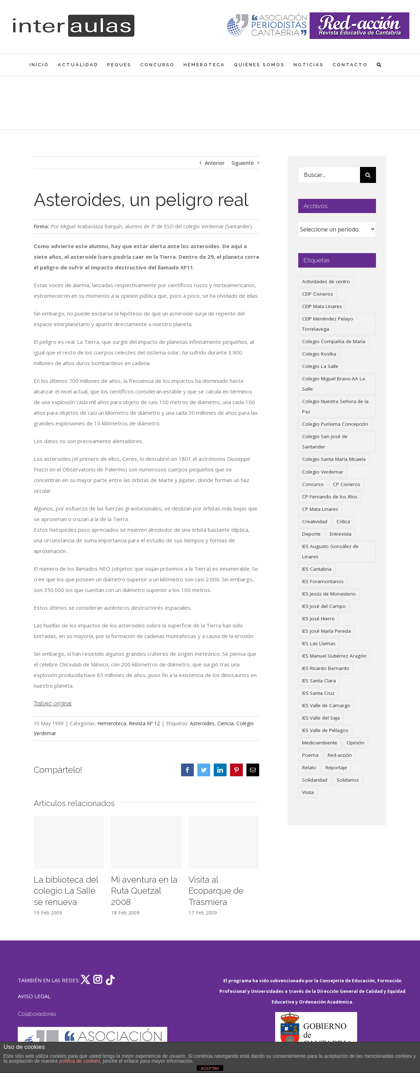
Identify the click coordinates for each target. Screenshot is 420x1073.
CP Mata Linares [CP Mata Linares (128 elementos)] (320, 509)
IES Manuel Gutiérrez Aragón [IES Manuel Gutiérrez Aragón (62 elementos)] (334, 656)
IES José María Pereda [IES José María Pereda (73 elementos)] (326, 631)
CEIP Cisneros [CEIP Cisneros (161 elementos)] (317, 294)
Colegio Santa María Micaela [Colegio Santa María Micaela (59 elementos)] (334, 459)
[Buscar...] (329, 175)
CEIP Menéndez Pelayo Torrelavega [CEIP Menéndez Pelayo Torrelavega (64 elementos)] (327, 323)
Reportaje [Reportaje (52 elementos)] (336, 767)
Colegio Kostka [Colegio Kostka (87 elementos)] (319, 354)
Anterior (215, 162)
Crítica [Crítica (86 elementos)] (343, 521)
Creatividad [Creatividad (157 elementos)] (314, 521)
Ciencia (225, 723)
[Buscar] (368, 175)
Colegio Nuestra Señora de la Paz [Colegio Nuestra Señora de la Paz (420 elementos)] (335, 406)
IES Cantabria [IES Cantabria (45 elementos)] (317, 569)
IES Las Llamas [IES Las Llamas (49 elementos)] (319, 643)
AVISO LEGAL (34, 996)
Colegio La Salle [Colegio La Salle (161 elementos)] (320, 366)
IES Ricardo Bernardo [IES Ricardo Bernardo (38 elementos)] (325, 668)
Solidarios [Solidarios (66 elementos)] (348, 780)
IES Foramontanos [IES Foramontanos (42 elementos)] (323, 581)
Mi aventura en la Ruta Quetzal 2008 (144, 890)
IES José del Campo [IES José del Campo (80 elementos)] (324, 606)
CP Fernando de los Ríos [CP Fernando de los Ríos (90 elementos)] (330, 496)
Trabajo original (53, 703)
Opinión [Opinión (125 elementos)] (355, 742)
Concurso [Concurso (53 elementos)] (313, 484)
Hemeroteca (111, 723)
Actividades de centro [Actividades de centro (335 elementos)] (326, 281)
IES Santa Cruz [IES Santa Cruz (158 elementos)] (318, 693)
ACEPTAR (210, 1068)
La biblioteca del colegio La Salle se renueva (66, 890)
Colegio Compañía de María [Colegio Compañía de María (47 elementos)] (333, 341)
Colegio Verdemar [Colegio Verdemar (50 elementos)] (322, 472)
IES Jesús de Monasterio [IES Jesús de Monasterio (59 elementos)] (329, 594)
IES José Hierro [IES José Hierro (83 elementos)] (318, 618)
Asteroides (202, 723)
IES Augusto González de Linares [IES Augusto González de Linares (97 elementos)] (330, 551)
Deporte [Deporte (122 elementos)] (311, 534)
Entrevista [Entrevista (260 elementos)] (340, 534)
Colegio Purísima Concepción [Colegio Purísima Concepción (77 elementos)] (335, 424)
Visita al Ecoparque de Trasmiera (216, 890)
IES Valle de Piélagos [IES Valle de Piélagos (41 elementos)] (325, 730)
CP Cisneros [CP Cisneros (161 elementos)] (346, 484)
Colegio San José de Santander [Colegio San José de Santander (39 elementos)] (325, 441)
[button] (379, 65)
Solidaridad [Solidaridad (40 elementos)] (314, 780)
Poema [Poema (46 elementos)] (310, 755)
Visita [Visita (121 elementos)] (308, 792)
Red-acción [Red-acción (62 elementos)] (340, 755)
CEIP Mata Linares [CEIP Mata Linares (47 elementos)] (322, 306)
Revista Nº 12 (144, 723)
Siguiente (242, 162)
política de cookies (79, 1061)
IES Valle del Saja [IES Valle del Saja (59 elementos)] (321, 718)
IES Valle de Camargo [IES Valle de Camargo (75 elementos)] (326, 705)
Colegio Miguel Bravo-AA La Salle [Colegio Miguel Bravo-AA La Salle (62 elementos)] (333, 383)
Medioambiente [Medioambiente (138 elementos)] (319, 742)
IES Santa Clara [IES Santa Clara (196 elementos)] (319, 680)
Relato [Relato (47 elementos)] (309, 767)
